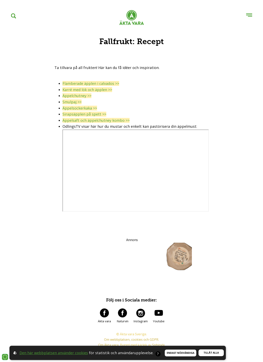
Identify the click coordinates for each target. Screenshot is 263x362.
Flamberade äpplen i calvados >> (90, 83)
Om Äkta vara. (108, 345)
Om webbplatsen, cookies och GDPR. (131, 339)
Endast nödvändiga (180, 353)
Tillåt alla (211, 352)
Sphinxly (158, 345)
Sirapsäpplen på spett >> (84, 114)
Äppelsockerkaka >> (79, 108)
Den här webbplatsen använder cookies (53, 352)
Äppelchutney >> (76, 95)
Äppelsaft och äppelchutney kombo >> (96, 120)
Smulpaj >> (72, 101)
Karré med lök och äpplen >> (87, 89)
